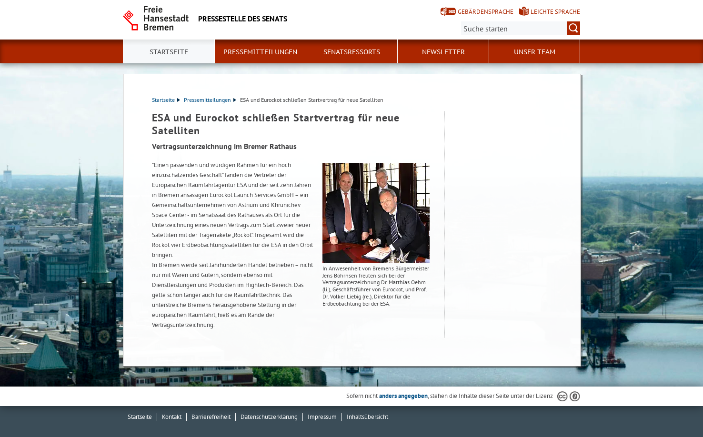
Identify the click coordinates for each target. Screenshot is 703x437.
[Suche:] (520, 28)
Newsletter (443, 52)
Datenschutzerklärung (269, 417)
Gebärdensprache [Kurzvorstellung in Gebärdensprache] (485, 12)
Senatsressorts (351, 52)
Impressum (322, 417)
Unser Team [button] (534, 52)
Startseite (169, 52)
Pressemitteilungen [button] (260, 52)
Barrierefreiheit (211, 417)
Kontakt (171, 417)
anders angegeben (403, 396)
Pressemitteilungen (210, 99)
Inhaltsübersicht (367, 417)
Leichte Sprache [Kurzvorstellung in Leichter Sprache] (555, 12)
